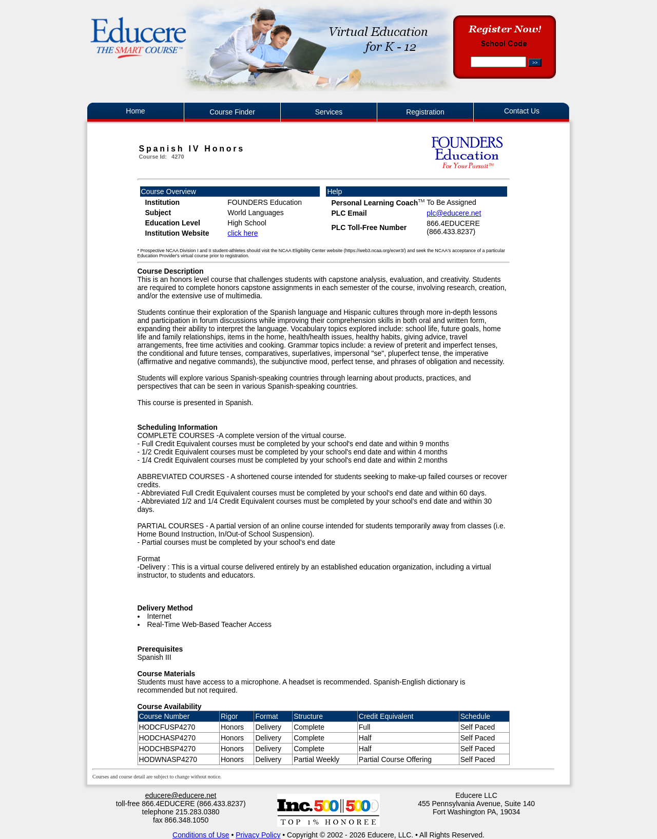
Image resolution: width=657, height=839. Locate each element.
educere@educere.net (181, 795)
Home (135, 111)
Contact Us (521, 111)
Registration (425, 112)
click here (242, 233)
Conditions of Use (200, 835)
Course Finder (232, 112)
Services (329, 112)
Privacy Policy (258, 835)
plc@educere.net (454, 213)
